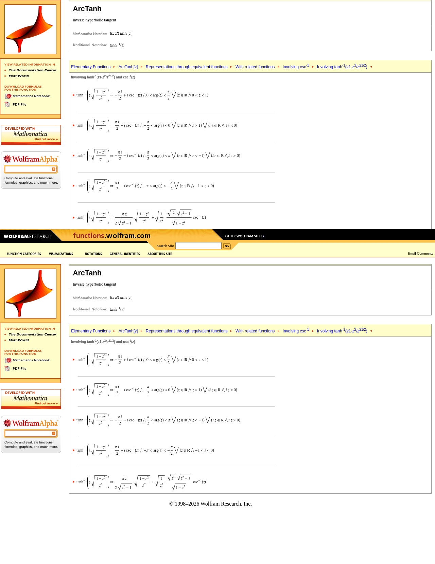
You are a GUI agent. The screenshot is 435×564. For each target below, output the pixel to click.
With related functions (255, 67)
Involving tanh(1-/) (342, 67)
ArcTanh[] (128, 67)
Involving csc (296, 67)
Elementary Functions (90, 67)
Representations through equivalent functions (187, 67)
